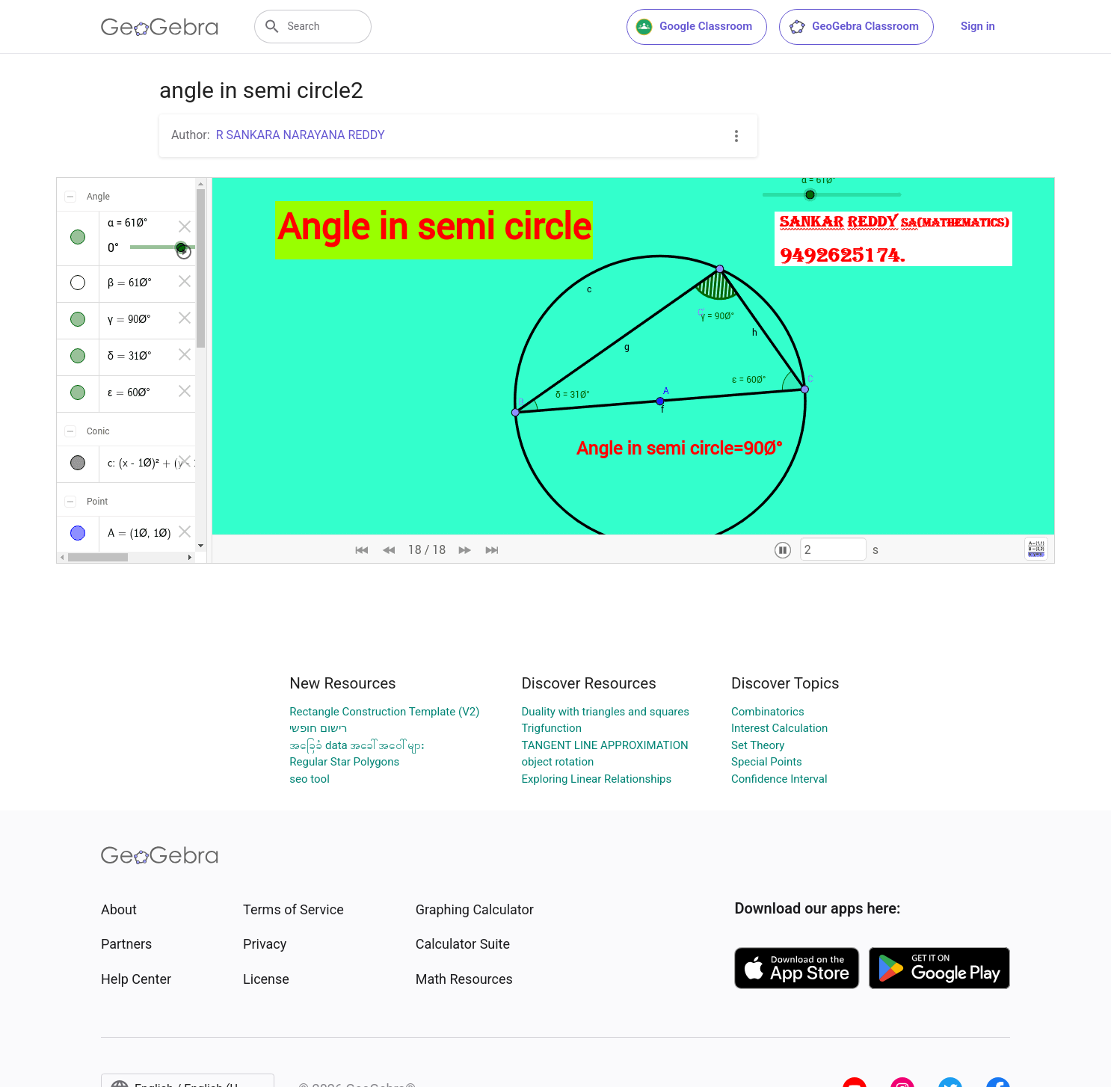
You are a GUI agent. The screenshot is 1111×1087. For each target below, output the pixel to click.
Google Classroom (693, 27)
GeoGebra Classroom (853, 27)
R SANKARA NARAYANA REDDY (300, 135)
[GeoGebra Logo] (159, 27)
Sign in (978, 26)
